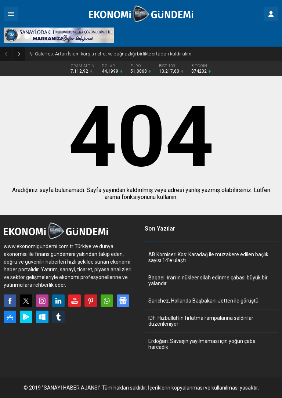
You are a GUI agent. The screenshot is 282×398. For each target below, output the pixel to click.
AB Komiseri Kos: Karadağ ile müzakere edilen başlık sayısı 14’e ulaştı (208, 257)
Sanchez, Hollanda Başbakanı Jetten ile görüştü (203, 301)
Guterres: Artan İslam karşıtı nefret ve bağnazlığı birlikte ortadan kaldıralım (113, 54)
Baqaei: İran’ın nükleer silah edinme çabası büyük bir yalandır (208, 280)
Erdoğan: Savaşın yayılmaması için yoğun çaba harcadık (202, 344)
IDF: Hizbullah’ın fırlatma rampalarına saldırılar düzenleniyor (200, 321)
